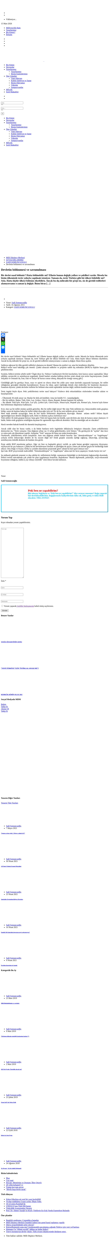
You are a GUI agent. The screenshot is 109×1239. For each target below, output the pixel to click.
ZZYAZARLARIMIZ (15, 260)
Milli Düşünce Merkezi (15, 258)
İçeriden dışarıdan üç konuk (9, 965)
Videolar (14, 85)
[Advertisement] (54, 165)
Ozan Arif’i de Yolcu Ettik (8, 1102)
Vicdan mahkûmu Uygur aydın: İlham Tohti (24, 1201)
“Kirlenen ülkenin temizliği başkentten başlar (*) (15, 1036)
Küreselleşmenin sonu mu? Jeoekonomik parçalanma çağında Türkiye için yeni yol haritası (42, 1227)
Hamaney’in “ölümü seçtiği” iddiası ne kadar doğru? (27, 1229)
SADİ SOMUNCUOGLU (16, 262)
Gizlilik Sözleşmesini (25, 606)
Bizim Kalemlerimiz (19, 74)
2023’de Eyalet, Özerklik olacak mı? (11, 1069)
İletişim (9, 35)
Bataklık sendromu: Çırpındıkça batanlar (22, 1220)
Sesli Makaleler (12, 92)
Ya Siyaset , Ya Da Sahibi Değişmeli (11, 1168)
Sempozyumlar (17, 87)
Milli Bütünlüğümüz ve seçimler (10, 1003)
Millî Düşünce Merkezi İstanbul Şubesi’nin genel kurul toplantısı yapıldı (35, 1222)
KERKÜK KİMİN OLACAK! (11, 694)
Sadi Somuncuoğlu (19, 303)
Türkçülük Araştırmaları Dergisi (19, 1208)
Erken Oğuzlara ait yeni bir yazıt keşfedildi (23, 1199)
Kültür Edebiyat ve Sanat (21, 81)
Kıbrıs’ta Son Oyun (6, 1135)
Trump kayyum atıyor (15, 1187)
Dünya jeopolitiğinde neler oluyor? (20, 1225)
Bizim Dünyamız (18, 83)
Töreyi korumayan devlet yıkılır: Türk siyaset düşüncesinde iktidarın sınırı (36, 1231)
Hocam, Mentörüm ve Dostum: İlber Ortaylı (24, 1183)
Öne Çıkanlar (11, 76)
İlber (8, 1178)
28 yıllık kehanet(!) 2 (14, 1185)
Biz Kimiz (10, 65)
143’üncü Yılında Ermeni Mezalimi (11, 866)
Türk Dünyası (16, 78)
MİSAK (9, 90)
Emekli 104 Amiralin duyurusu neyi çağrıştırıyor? (15, 932)
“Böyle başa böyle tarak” (16, 1189)
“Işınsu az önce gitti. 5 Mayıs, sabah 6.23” (13, 833)
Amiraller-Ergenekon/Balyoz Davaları (12, 899)
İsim (3, 581)
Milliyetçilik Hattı (13, 28)
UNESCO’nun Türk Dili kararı (18, 1206)
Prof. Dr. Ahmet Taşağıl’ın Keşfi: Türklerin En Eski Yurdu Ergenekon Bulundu (37, 1210)
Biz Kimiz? (10, 32)
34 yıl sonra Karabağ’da (15, 1204)
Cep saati (9, 1180)
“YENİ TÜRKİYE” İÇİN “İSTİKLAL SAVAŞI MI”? (20, 668)
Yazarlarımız (11, 30)
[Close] (2, 113)
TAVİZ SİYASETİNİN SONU (11, 642)
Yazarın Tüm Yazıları (9, 803)
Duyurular (10, 67)
